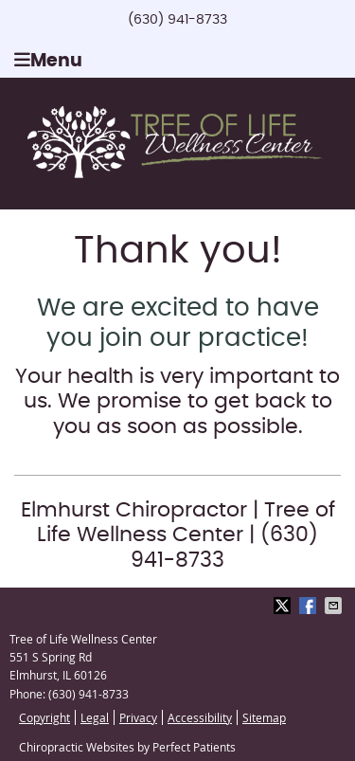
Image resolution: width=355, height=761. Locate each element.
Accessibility (200, 717)
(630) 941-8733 (177, 20)
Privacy (138, 717)
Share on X (284, 605)
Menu (48, 60)
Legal (94, 717)
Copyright (44, 717)
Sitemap (264, 717)
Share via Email (335, 605)
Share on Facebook (309, 605)
